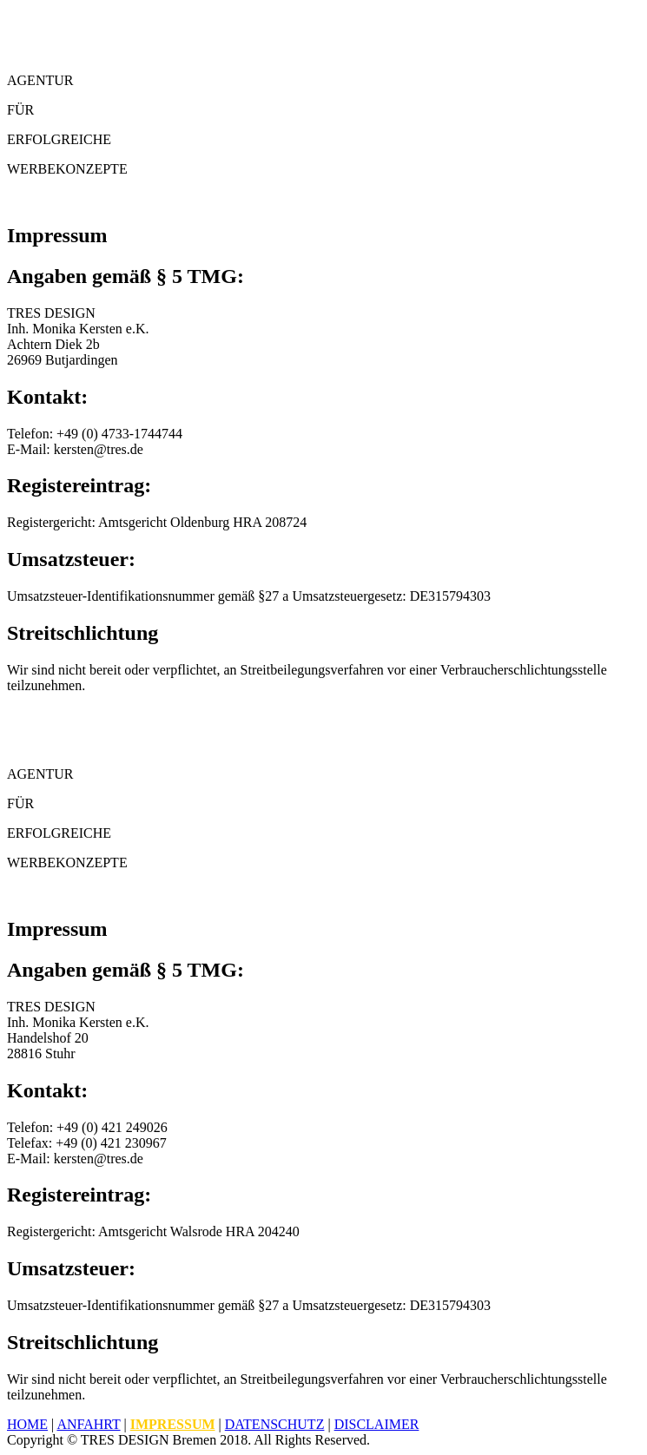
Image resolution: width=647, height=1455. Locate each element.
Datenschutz (275, 1424)
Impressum (172, 1424)
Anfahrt (88, 1424)
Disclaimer (376, 1424)
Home (27, 1424)
